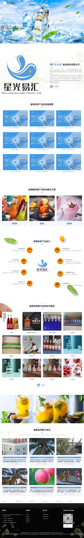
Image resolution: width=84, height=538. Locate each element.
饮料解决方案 (26, 3)
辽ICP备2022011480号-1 (58, 532)
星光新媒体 (62, 3)
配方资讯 (72, 3)
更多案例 (41, 385)
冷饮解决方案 (41, 3)
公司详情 (7, 33)
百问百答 (67, 3)
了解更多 (54, 86)
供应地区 (66, 526)
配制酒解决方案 (34, 3)
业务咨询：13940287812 (8, 518)
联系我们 (77, 3)
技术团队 (52, 3)
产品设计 (47, 3)
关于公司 (21, 3)
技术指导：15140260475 (8, 520)
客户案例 (57, 3)
